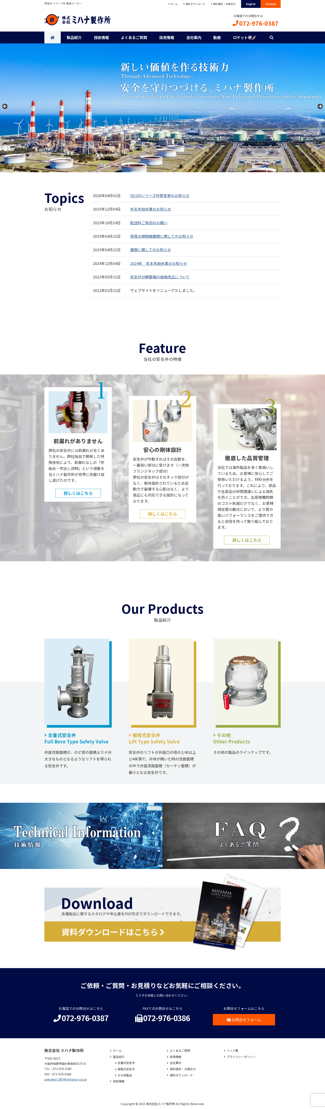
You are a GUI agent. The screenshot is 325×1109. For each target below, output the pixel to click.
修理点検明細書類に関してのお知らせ (161, 236)
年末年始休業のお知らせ (150, 209)
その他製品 (125, 1075)
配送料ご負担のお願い (148, 222)
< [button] (5, 107)
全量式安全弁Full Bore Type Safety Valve (76, 738)
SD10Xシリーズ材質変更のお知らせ (159, 195)
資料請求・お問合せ (224, 4)
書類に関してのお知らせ (150, 249)
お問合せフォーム (244, 1019)
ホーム (174, 4)
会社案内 (193, 37)
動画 (217, 37)
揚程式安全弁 (126, 1069)
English (251, 4)
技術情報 (101, 37)
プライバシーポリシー (241, 1057)
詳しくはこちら (78, 493)
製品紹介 (74, 37)
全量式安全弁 (126, 1063)
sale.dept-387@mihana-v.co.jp (65, 1079)
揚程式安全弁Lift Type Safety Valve (154, 738)
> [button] (320, 107)
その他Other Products (231, 738)
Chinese (271, 4)
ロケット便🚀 (244, 37)
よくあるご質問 (134, 37)
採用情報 (166, 37)
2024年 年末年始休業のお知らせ (158, 263)
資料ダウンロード (195, 4)
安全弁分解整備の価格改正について (160, 276)
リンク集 (232, 1051)
